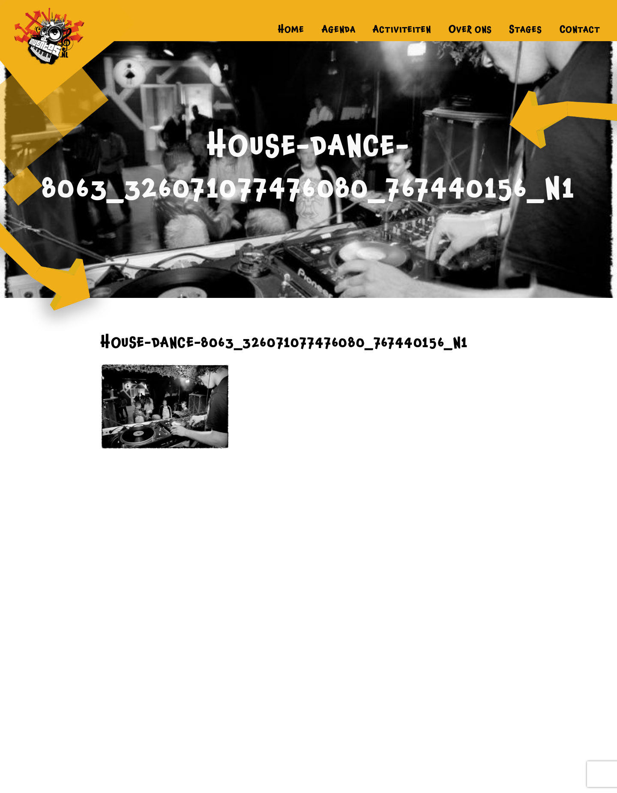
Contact (580, 29)
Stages (525, 29)
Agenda (339, 29)
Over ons (470, 29)
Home (291, 29)
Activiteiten (402, 29)
